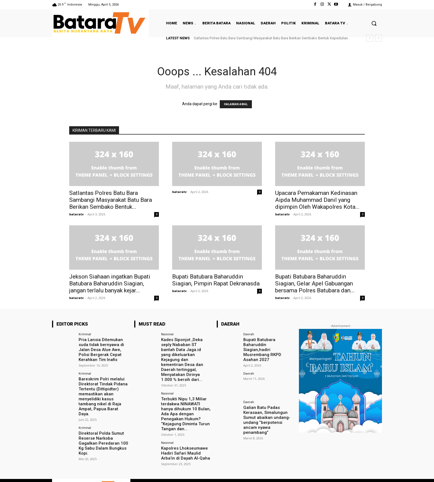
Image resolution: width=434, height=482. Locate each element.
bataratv (76, 214)
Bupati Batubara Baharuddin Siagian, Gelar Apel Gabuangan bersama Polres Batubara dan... (315, 283)
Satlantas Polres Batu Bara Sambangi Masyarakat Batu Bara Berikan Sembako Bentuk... (110, 200)
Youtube (375, 471)
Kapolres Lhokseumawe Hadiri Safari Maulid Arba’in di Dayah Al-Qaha (186, 433)
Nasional (167, 334)
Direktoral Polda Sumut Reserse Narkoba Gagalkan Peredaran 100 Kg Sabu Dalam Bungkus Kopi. (103, 431)
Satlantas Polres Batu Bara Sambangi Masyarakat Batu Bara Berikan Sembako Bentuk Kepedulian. (271, 38)
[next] (378, 38)
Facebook (282, 471)
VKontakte (345, 471)
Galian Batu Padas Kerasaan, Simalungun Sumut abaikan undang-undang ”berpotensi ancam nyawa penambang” (267, 410)
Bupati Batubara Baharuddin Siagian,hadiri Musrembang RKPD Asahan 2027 (268, 346)
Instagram (314, 471)
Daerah (248, 334)
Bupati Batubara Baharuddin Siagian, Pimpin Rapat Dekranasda (216, 280)
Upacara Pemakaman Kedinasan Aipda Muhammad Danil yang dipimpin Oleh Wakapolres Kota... (317, 200)
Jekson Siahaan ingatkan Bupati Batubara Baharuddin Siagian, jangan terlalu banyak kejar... (109, 283)
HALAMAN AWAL (236, 104)
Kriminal (85, 334)
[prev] (369, 38)
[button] (374, 23)
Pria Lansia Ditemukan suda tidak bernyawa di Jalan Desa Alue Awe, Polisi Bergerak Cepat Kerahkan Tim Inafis (104, 348)
